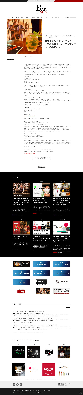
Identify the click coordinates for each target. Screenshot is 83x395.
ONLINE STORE (67, 383)
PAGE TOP (81, 393)
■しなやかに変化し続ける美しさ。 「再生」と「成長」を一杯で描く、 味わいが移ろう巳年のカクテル (33, 318)
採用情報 (49, 390)
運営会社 (14, 390)
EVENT (42, 17)
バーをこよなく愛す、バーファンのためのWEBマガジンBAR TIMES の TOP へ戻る (41, 158)
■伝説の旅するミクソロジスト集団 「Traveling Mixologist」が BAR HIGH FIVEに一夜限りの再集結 (33, 320)
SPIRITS (22, 17)
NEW (38, 17)
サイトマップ (30, 390)
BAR (12, 17)
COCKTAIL (17, 17)
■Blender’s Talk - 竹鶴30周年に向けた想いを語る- (23, 322)
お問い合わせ (19, 390)
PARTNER (57, 17)
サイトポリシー (44, 390)
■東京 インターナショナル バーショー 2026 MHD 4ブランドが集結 (26, 327)
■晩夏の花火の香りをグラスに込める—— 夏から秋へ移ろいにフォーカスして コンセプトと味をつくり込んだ (35, 325)
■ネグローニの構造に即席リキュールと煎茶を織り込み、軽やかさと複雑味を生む (29, 311)
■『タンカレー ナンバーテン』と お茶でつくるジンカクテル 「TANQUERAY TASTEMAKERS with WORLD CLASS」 (36, 315)
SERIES (52, 17)
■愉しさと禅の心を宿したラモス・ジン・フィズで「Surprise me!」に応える (28, 313)
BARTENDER (28, 17)
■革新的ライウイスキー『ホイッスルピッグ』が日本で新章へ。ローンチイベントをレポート (31, 329)
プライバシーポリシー (36, 390)
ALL (9, 17)
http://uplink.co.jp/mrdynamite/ (29, 153)
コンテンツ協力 (24, 390)
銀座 (66, 385)
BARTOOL (47, 17)
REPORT (33, 17)
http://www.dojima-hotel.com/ (29, 115)
